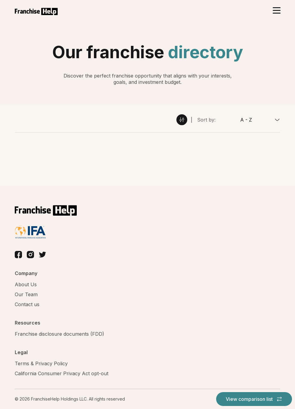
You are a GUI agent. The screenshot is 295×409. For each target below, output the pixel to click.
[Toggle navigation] (276, 11)
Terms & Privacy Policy (41, 363)
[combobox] (248, 120)
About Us (26, 284)
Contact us (27, 304)
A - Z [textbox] (246, 120)
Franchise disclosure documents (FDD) (59, 334)
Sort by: (206, 120)
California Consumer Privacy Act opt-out (61, 373)
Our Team (26, 294)
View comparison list (254, 399)
